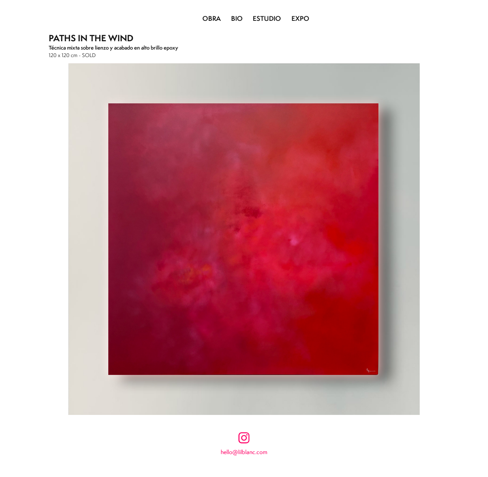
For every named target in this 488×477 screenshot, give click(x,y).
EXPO (300, 18)
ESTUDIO (267, 18)
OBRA (211, 18)
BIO (237, 18)
